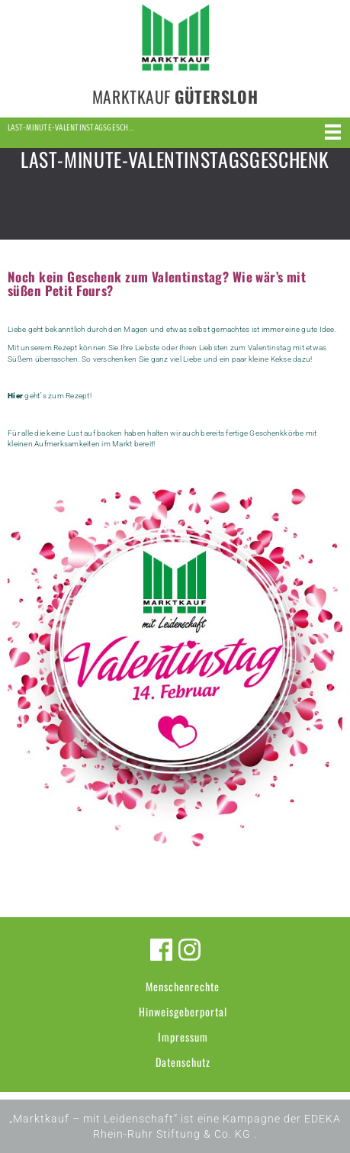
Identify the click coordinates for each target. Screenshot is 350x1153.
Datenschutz (183, 1062)
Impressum (183, 1037)
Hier (15, 395)
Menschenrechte (183, 986)
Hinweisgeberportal (183, 1011)
